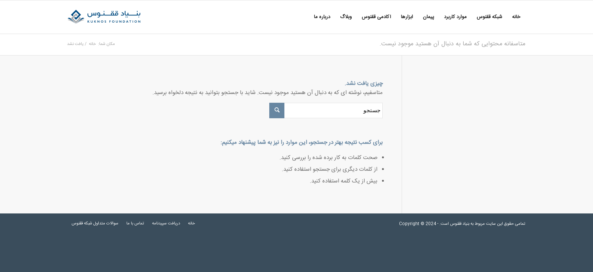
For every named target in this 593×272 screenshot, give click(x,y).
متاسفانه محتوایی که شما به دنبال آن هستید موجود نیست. (452, 44)
